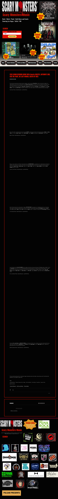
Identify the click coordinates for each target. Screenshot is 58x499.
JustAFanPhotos (12, 382)
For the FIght (34, 382)
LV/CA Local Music (20, 386)
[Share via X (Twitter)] (12, 389)
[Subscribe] (12, 36)
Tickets (37, 34)
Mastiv (24, 382)
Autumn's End (43, 382)
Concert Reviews (13, 386)
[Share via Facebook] (10, 389)
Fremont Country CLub (19, 382)
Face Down (38, 382)
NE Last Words (28, 382)
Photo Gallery (26, 386)
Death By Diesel (12, 383)
